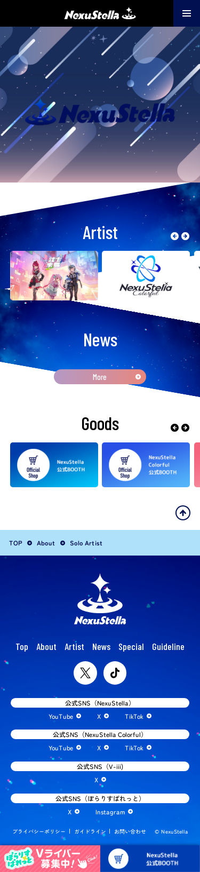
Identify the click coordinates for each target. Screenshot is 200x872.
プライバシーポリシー (39, 831)
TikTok (134, 716)
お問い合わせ (130, 831)
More (100, 377)
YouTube (61, 716)
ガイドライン (90, 831)
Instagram (109, 811)
